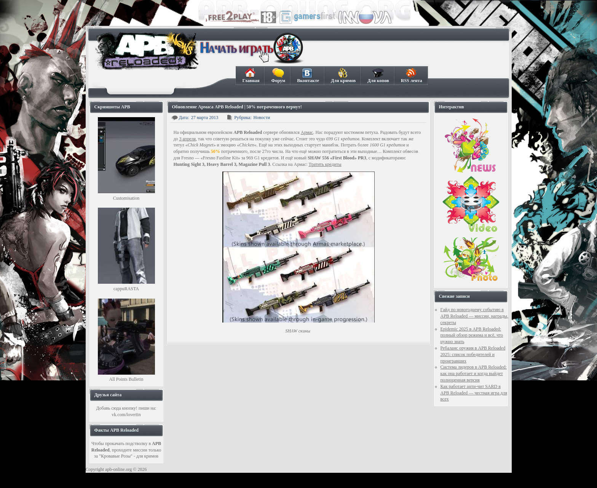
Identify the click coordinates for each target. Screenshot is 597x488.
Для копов (377, 75)
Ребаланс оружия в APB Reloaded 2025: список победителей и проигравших (473, 354)
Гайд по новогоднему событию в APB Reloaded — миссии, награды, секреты (474, 316)
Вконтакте (308, 75)
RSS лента (411, 75)
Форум (278, 75)
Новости (262, 117)
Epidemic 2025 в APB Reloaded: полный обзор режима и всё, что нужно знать (472, 335)
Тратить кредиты (325, 164)
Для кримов (343, 75)
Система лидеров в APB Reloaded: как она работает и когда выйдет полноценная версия (474, 373)
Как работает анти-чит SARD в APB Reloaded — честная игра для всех (474, 393)
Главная (250, 75)
